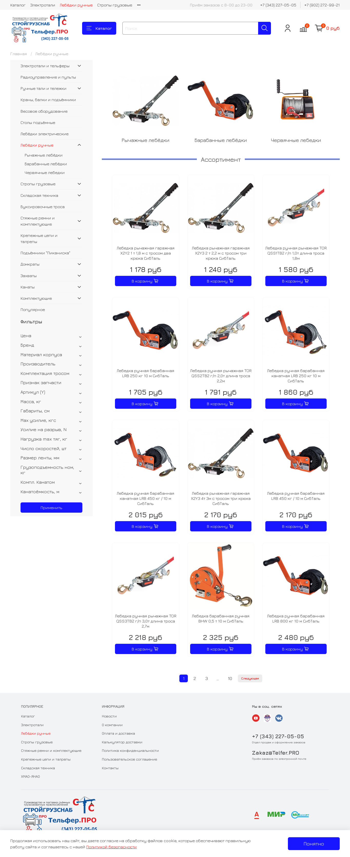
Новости (109, 716)
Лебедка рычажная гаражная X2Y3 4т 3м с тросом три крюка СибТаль (221, 498)
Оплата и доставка (118, 733)
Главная (18, 53)
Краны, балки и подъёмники (48, 99)
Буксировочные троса (43, 206)
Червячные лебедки (45, 172)
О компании (112, 725)
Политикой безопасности (111, 846)
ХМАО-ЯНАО (30, 776)
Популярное (33, 309)
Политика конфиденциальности (130, 750)
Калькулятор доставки (122, 742)
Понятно (314, 843)
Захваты (29, 275)
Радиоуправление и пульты (48, 77)
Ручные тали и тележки (43, 88)
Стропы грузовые (114, 5)
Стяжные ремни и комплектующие (38, 221)
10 (230, 678)
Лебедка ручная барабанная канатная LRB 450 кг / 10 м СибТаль (145, 498)
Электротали (42, 5)
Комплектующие (36, 298)
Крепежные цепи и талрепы (39, 238)
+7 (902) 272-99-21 (322, 5)
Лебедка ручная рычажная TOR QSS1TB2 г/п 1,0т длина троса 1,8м (296, 253)
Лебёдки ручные (76, 5)
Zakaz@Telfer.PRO (275, 752)
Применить (51, 507)
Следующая (250, 678)
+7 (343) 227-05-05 (278, 5)
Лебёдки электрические (45, 133)
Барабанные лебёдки (46, 163)
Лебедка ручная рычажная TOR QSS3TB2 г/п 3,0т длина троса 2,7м (145, 620)
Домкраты (30, 264)
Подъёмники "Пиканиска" (45, 252)
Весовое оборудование (44, 111)
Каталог (18, 5)
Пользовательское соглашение (129, 759)
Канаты (28, 287)
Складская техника (39, 195)
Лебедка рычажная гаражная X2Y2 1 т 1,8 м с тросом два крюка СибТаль (145, 253)
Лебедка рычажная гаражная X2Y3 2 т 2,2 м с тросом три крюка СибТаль (221, 253)
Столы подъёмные (38, 122)
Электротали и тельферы (45, 65)
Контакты (110, 768)
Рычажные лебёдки (44, 155)
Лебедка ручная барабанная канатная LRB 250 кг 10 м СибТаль (296, 375)
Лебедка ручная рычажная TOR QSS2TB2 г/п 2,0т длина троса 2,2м (220, 375)
